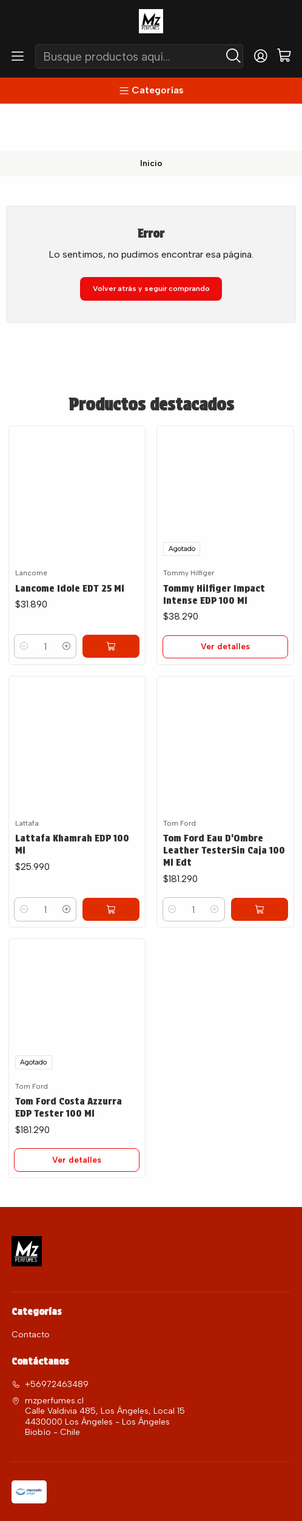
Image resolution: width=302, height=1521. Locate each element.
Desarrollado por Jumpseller (187, 1500)
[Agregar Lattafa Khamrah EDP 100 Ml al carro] (120, 903)
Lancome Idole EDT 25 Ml (71, 541)
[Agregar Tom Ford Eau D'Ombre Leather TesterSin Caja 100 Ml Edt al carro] (269, 920)
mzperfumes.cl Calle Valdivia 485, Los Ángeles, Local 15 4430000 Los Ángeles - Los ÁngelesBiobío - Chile (98, 1378)
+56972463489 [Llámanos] (50, 1346)
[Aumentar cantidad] (86, 601)
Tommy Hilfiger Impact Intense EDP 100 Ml (215, 547)
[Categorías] (151, 91)
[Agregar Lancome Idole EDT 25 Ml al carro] (120, 602)
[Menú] (17, 56)
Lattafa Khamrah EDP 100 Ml (74, 836)
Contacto (31, 1296)
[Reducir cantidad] (25, 601)
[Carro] (284, 56)
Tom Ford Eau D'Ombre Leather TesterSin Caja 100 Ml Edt (216, 859)
